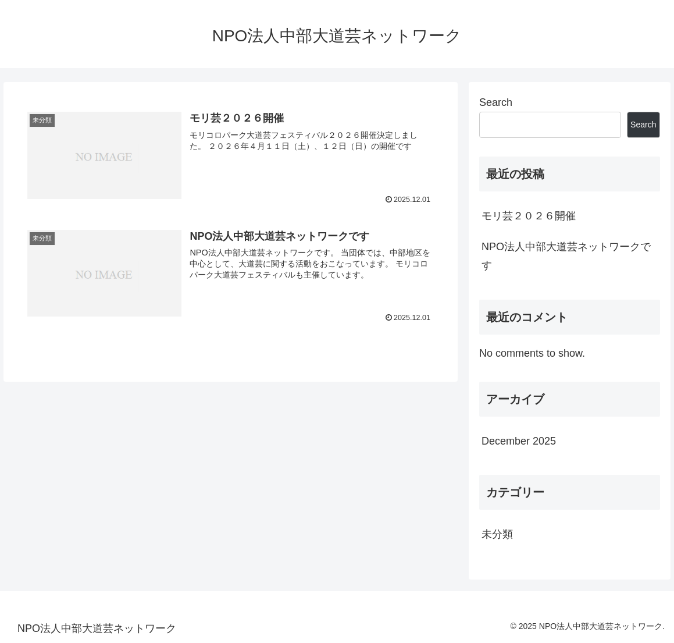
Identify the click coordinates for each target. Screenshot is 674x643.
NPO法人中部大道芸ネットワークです (566, 256)
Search (495, 102)
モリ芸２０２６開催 (529, 216)
